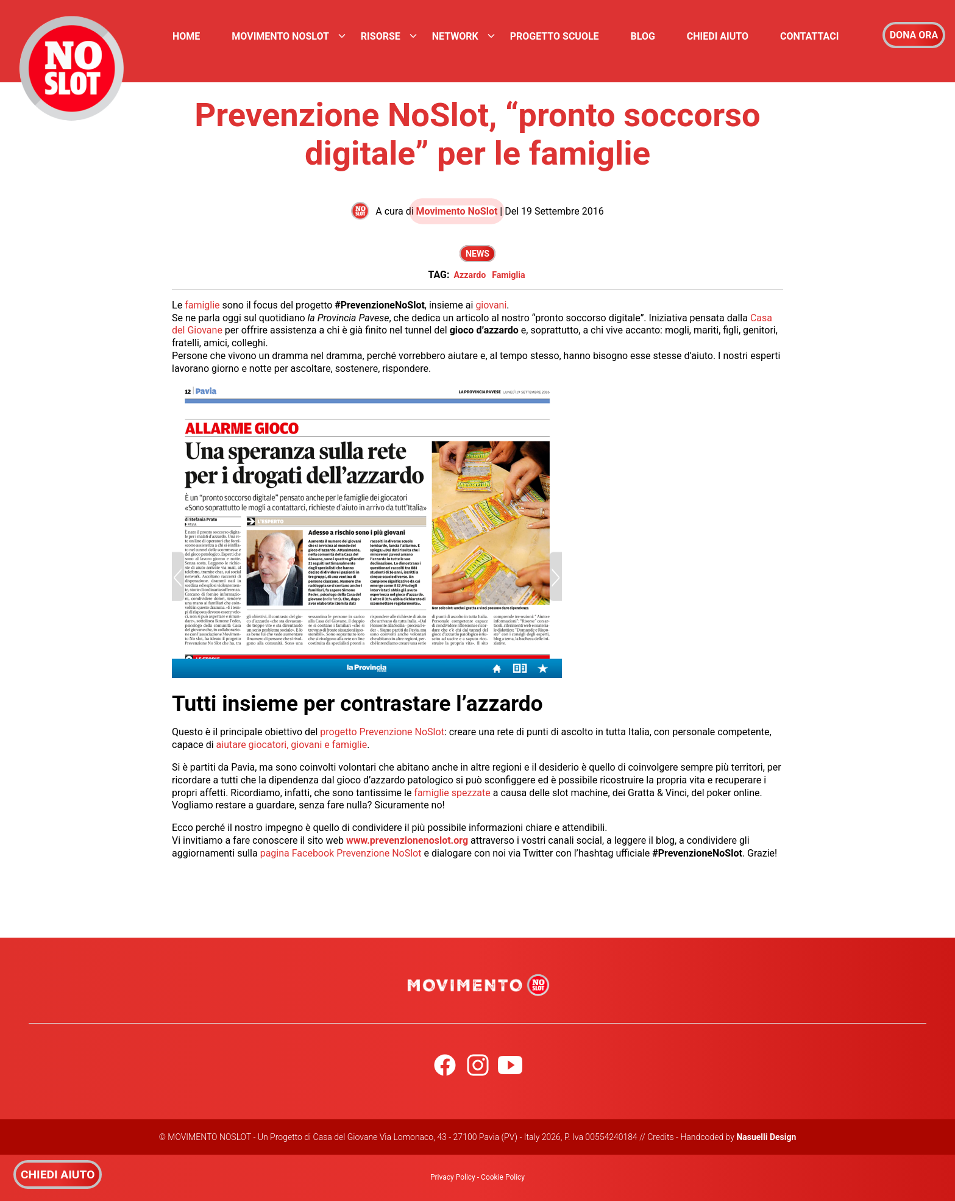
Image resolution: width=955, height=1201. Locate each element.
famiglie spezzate (453, 793)
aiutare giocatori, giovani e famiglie (291, 744)
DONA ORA (914, 35)
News (477, 253)
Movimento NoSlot (280, 36)
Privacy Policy (452, 1177)
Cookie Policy (503, 1177)
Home (186, 36)
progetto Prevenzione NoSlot (382, 732)
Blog (643, 36)
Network (455, 36)
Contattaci (809, 36)
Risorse (380, 36)
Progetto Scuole (554, 36)
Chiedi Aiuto (717, 36)
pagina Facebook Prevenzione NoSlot (341, 853)
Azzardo (469, 275)
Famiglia (508, 275)
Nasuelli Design (766, 1137)
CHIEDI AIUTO (57, 1174)
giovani (490, 305)
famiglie (202, 305)
